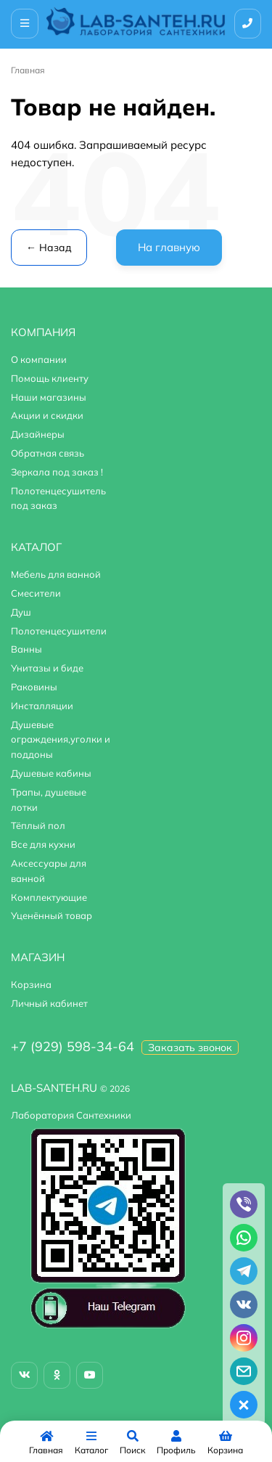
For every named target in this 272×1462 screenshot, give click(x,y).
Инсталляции (42, 705)
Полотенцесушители (59, 631)
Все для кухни (43, 844)
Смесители (36, 593)
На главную (169, 247)
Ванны (26, 649)
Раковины (34, 687)
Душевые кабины (51, 773)
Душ (21, 612)
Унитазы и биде (47, 668)
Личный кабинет (49, 1003)
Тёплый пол (38, 825)
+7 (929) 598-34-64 (72, 1046)
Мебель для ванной (56, 574)
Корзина (31, 984)
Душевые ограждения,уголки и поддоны (60, 740)
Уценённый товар (51, 915)
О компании (39, 359)
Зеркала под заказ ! (57, 472)
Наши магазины (48, 397)
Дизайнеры (38, 434)
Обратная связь (47, 453)
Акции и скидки (47, 415)
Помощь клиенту (49, 378)
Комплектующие (49, 897)
